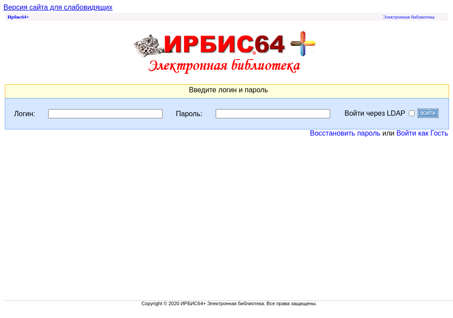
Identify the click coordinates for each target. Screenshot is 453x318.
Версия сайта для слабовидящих (58, 7)
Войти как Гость (422, 133)
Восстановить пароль (345, 133)
